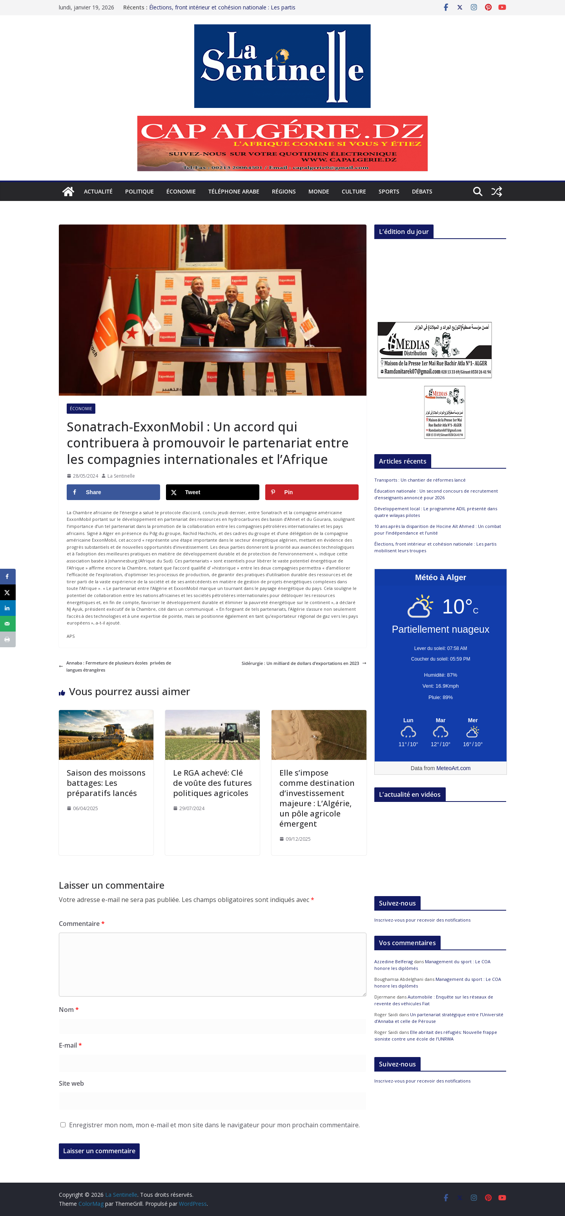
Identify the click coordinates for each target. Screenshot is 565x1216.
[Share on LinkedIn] (8, 608)
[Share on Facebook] (113, 492)
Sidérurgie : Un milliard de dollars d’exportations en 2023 (304, 663)
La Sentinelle (121, 476)
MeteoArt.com (453, 768)
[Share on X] (212, 492)
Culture (354, 191)
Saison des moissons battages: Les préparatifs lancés (106, 782)
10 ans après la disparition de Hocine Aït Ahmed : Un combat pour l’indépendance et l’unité (437, 529)
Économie (181, 191)
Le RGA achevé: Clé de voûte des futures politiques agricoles (212, 782)
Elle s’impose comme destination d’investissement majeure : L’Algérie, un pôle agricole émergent (317, 798)
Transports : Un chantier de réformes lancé (420, 480)
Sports (389, 191)
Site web (71, 1083)
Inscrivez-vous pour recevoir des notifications (422, 920)
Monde (318, 191)
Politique (139, 191)
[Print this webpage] (8, 639)
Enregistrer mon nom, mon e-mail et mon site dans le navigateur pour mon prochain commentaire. (214, 1125)
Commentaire (82, 923)
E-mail (70, 1045)
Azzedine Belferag (393, 961)
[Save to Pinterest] (312, 492)
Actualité (98, 191)
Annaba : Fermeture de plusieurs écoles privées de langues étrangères (115, 666)
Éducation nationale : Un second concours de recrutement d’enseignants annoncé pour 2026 (436, 494)
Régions (284, 191)
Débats (422, 191)
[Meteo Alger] (441, 720)
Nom (69, 1009)
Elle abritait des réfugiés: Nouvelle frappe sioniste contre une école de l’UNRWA (435, 1035)
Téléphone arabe (233, 191)
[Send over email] (8, 624)
